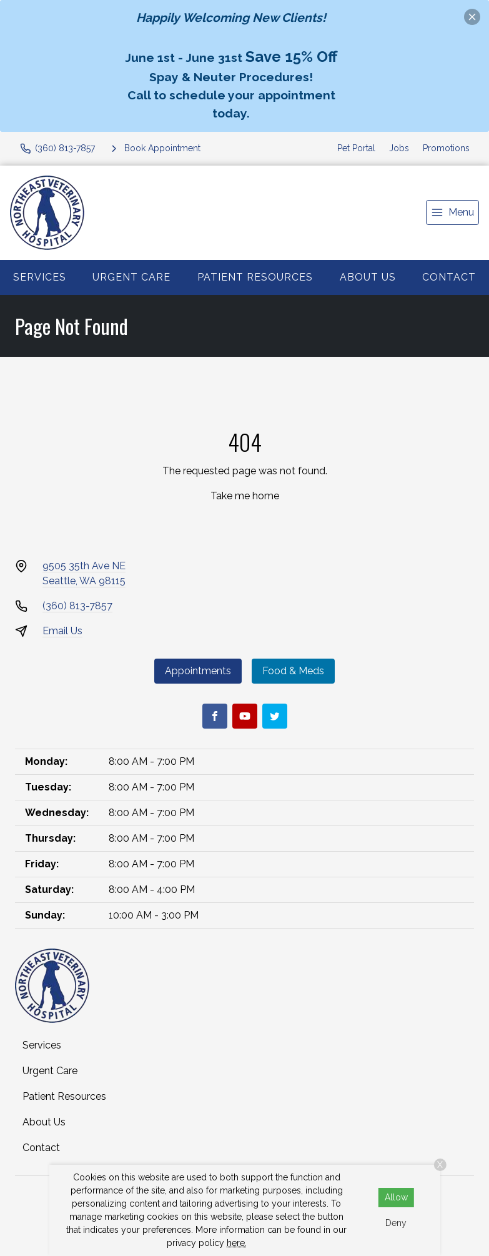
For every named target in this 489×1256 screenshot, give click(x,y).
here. (237, 1243)
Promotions (446, 148)
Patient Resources (255, 277)
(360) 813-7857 (77, 606)
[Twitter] (274, 716)
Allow (396, 1197)
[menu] (452, 212)
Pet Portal (356, 148)
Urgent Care (131, 277)
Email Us (62, 631)
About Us (368, 277)
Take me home (244, 496)
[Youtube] (244, 716)
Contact (449, 277)
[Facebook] (214, 716)
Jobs (399, 148)
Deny (396, 1223)
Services (39, 277)
